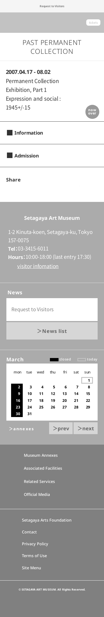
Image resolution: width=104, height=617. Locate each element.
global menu (9, 22)
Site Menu (31, 567)
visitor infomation (38, 266)
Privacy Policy (35, 543)
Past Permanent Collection (52, 47)
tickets (93, 22)
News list (54, 331)
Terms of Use (34, 555)
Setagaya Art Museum (52, 22)
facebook (40, 180)
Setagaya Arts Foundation (47, 520)
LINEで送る (77, 180)
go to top (52, 202)
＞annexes (21, 428)
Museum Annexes (37, 455)
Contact (29, 532)
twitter (59, 180)
